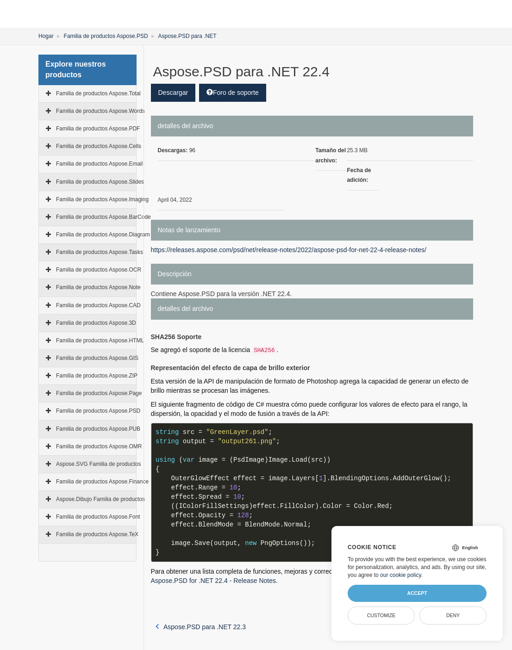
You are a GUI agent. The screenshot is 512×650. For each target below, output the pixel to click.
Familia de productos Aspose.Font (98, 517)
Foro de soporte (232, 92)
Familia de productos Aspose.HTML (100, 340)
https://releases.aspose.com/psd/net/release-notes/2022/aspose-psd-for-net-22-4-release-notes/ (288, 250)
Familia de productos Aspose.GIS (97, 358)
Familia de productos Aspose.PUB (98, 429)
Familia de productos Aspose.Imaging (102, 199)
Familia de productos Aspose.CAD (98, 305)
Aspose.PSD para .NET (187, 36)
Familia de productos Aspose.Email (99, 164)
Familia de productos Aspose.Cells (98, 146)
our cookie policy (400, 575)
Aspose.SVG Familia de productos (98, 464)
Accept (417, 593)
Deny (453, 615)
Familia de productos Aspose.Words (100, 111)
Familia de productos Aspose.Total (98, 93)
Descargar (173, 92)
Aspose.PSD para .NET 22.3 (201, 627)
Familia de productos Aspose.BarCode (103, 217)
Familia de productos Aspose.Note (98, 287)
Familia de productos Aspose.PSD (106, 36)
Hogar (46, 36)
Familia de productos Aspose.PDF (98, 128)
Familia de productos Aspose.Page (99, 393)
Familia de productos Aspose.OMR (99, 446)
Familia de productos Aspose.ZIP (96, 375)
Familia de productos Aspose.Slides (100, 182)
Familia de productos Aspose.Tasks (99, 252)
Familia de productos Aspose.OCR (98, 269)
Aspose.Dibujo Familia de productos (100, 499)
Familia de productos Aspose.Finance (102, 481)
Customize (381, 615)
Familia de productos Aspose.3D (96, 323)
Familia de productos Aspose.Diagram (103, 234)
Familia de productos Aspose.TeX (97, 534)
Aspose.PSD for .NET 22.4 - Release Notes (213, 580)
